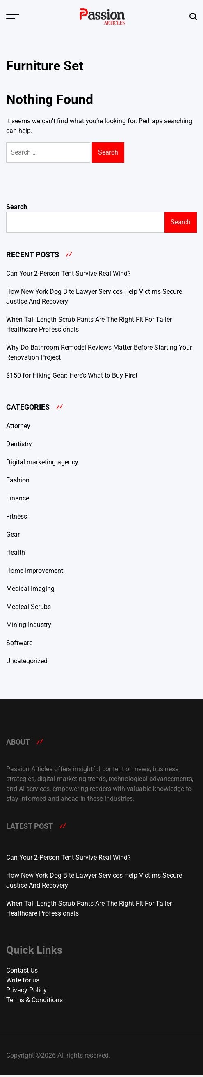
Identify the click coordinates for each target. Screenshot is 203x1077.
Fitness (16, 516)
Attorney (18, 426)
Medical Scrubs (28, 607)
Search (16, 207)
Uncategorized (27, 661)
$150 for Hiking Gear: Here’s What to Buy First (71, 375)
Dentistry (19, 444)
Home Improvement (34, 570)
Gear (13, 534)
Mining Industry (28, 625)
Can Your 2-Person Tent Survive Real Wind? (68, 273)
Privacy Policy (26, 990)
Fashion (18, 480)
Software (19, 643)
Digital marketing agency (42, 462)
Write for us (22, 980)
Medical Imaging (30, 589)
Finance (17, 498)
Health (15, 552)
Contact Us (22, 970)
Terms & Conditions (34, 1000)
